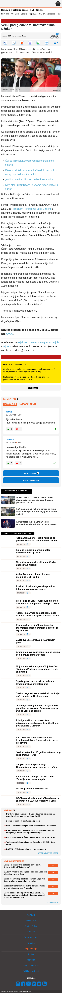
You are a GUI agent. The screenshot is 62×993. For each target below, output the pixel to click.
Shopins (31, 932)
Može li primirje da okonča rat (32, 788)
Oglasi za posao (20, 10)
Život (17, 14)
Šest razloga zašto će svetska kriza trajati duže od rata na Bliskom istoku (38, 694)
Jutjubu (56, 342)
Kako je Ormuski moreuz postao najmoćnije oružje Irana (33, 551)
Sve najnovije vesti (48, 853)
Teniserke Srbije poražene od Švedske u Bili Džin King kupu (30, 843)
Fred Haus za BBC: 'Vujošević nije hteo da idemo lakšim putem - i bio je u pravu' (37, 602)
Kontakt (31, 954)
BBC (57, 34)
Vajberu (7, 346)
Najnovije (5, 10)
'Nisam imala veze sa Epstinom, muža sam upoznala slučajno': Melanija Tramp (37, 614)
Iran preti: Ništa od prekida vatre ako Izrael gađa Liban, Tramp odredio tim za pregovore (37, 740)
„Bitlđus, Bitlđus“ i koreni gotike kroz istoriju (29, 179)
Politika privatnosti (31, 971)
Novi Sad (5, 14)
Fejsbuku (22, 342)
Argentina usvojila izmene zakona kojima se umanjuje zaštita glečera (38, 653)
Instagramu (44, 342)
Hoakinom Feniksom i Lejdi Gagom (31, 208)
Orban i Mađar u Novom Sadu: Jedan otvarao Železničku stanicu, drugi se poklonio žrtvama (34, 500)
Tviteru (33, 342)
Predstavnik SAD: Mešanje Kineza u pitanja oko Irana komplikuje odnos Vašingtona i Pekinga (30, 831)
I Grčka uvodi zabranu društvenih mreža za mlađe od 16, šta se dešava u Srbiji (37, 799)
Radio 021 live (36, 10)
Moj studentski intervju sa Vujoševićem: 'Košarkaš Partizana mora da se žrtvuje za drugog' (37, 669)
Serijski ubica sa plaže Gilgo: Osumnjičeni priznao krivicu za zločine (36, 765)
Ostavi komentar (31, 480)
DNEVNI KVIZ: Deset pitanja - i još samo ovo (26, 849)
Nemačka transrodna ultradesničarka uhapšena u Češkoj (36, 563)
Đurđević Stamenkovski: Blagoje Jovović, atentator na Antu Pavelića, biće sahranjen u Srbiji (30, 815)
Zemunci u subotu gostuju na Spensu (23, 821)
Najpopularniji (27, 404)
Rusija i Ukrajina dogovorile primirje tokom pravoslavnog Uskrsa (35, 587)
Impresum (31, 960)
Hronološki (10, 404)
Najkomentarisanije (47, 14)
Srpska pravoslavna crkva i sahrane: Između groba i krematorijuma (35, 682)
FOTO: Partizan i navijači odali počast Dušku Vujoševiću (31, 826)
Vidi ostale (52, 902)
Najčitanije (33, 14)
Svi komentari (31, 473)
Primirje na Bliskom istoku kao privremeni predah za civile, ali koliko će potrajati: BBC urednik (37, 723)
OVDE (9, 333)
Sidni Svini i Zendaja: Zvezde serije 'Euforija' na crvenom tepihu (34, 778)
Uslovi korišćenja (30, 965)
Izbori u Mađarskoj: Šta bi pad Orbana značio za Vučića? (31, 837)
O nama (31, 943)
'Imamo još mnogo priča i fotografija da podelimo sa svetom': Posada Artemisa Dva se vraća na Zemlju (37, 708)
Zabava (24, 14)
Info (12, 14)
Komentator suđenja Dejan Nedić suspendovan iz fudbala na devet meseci (36, 523)
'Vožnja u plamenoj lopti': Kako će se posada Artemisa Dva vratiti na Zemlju (36, 539)
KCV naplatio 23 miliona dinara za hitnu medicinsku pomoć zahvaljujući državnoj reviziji (36, 511)
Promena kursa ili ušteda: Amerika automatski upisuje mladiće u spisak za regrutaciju (37, 628)
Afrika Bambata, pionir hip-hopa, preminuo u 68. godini (33, 575)
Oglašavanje (31, 949)
